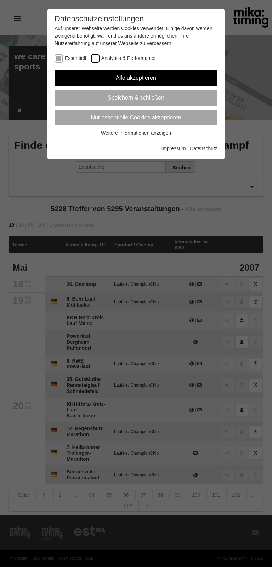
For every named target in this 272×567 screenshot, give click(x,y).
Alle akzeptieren (136, 78)
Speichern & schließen (136, 98)
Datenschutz (203, 148)
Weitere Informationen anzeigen (136, 133)
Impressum (174, 148)
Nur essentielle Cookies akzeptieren (136, 117)
